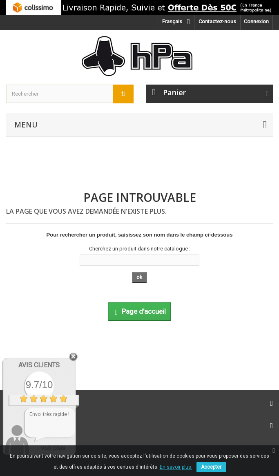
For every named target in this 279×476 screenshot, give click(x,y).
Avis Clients (39, 365)
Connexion (256, 21)
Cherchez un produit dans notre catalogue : (139, 249)
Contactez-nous (217, 21)
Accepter (211, 467)
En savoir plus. (176, 467)
